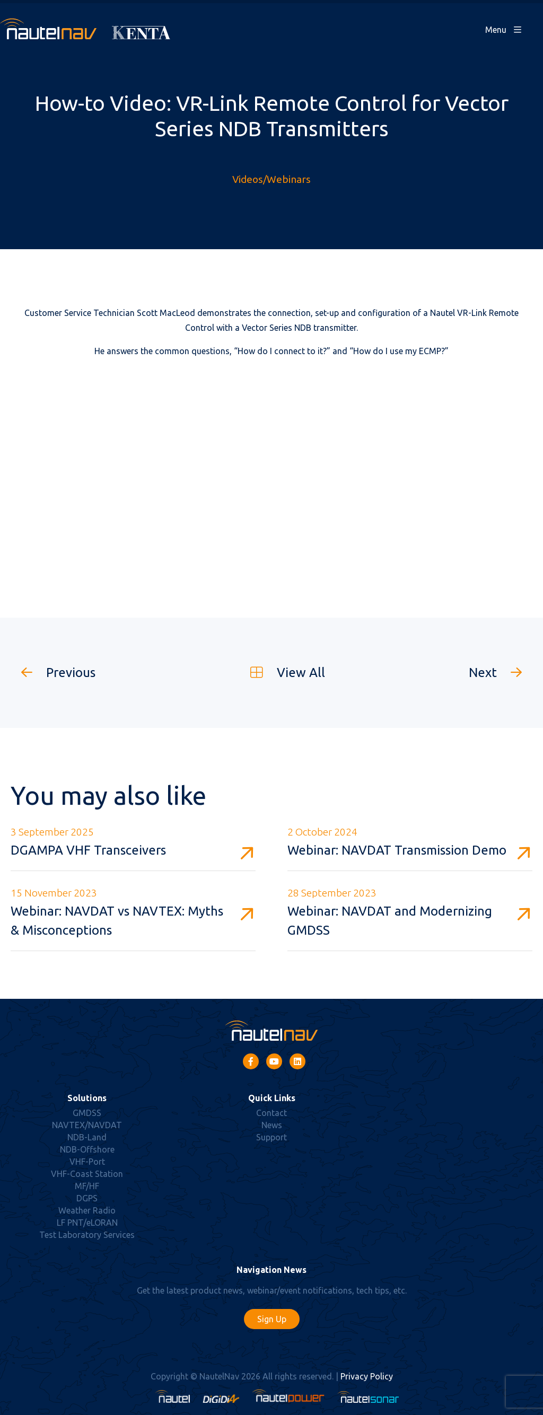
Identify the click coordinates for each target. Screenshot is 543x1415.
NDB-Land (87, 1137)
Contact (271, 1113)
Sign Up (271, 1319)
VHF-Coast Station (87, 1174)
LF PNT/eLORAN (87, 1222)
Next (500, 672)
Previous (53, 672)
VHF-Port (87, 1161)
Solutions (87, 1098)
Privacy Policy (366, 1376)
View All (282, 672)
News (271, 1125)
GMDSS (87, 1113)
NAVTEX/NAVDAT (87, 1125)
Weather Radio (87, 1210)
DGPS (87, 1198)
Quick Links (271, 1098)
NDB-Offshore (87, 1149)
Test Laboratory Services (87, 1235)
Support (271, 1137)
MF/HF (87, 1186)
